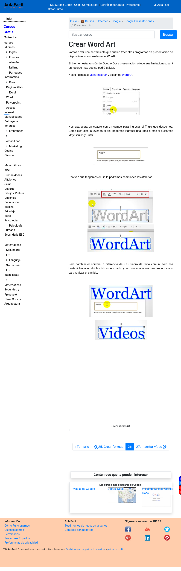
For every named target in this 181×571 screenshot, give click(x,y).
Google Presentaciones (139, 21)
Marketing (15, 146)
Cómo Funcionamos (17, 525)
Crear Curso (55, 9)
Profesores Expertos (17, 538)
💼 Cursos (87, 21)
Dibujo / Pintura (14, 193)
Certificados (12, 534)
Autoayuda (11, 121)
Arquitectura (12, 303)
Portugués (15, 72)
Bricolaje (9, 211)
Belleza (8, 207)
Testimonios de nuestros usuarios (86, 525)
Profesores (133, 5)
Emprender (16, 131)
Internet (9, 112)
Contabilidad (12, 141)
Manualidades (13, 116)
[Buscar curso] (112, 34)
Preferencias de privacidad (21, 542)
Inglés (13, 52)
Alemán (14, 62)
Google (116, 21)
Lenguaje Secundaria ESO (13, 265)
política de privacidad (95, 549)
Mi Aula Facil (161, 5)
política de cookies (116, 549)
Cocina (8, 150)
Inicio (8, 19)
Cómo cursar (90, 5)
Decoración (11, 202)
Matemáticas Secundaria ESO (12, 250)
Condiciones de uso (75, 549)
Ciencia (9, 155)
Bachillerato (11, 274)
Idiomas (9, 47)
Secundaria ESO (14, 234)
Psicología (10, 220)
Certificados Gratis (112, 5)
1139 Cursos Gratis (60, 5)
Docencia (10, 197)
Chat (77, 5)
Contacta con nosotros (79, 530)
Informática (11, 77)
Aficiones (10, 179)
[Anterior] (108, 446)
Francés (14, 57)
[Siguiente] (151, 446)
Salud (7, 184)
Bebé (7, 216)
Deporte (9, 188)
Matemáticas (12, 165)
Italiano (13, 67)
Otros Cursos (12, 299)
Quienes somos (14, 530)
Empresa (10, 125)
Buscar (168, 34)
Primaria (9, 230)
